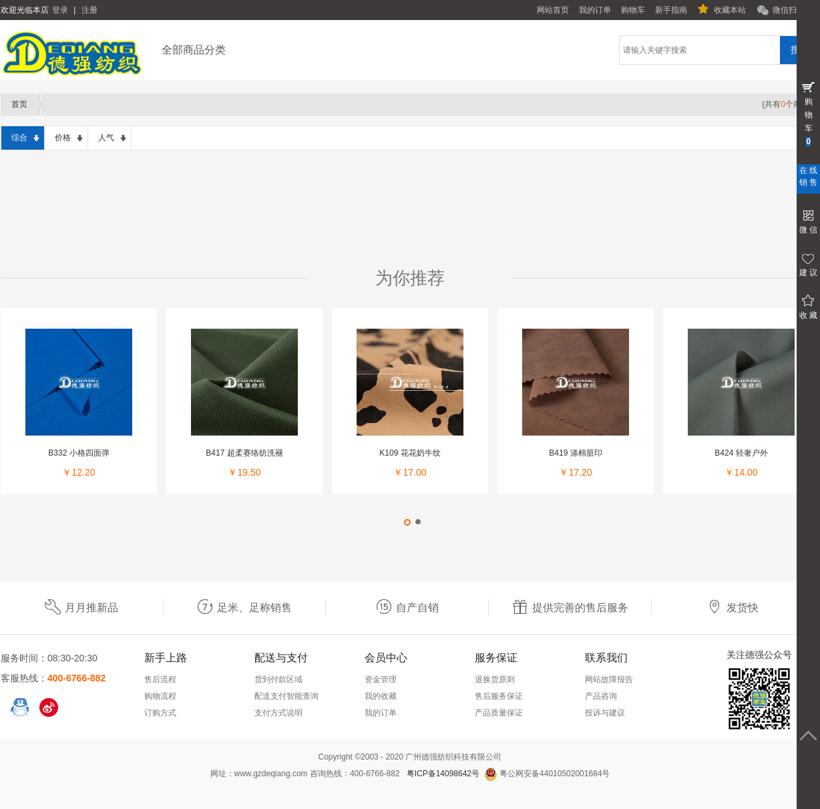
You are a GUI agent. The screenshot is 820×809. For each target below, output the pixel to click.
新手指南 (671, 10)
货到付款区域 (278, 679)
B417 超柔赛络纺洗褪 (244, 453)
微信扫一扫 (793, 10)
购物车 (633, 10)
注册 (89, 10)
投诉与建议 (605, 712)
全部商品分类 (194, 49)
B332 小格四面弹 (78, 453)
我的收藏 (381, 696)
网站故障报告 (609, 679)
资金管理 (381, 679)
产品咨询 (601, 696)
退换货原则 (495, 679)
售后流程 (160, 679)
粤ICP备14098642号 (443, 773)
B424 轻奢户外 (740, 453)
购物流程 (160, 696)
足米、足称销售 (244, 607)
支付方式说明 (278, 712)
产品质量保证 (499, 712)
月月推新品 (81, 607)
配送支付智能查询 (286, 696)
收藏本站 (730, 10)
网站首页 (553, 10)
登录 (60, 10)
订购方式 (160, 712)
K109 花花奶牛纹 (409, 453)
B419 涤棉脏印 (575, 453)
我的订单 (595, 10)
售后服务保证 (499, 696)
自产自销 (407, 607)
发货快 (732, 607)
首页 (19, 104)
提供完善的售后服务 (570, 607)
